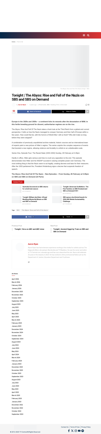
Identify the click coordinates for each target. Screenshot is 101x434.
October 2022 (16, 411)
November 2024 (17, 332)
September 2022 (17, 414)
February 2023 (17, 398)
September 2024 (17, 339)
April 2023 (15, 392)
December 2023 (17, 367)
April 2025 (15, 317)
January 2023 (16, 402)
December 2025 (17, 291)
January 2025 (16, 326)
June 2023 (15, 386)
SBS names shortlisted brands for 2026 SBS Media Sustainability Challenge (75, 199)
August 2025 (16, 304)
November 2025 (17, 295)
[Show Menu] (84, 35)
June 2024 (15, 348)
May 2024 (15, 351)
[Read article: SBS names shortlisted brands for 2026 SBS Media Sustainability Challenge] (57, 199)
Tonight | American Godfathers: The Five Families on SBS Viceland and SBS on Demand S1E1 (75, 189)
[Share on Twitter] (68, 111)
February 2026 (17, 285)
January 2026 (16, 288)
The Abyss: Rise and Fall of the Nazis (35, 210)
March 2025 (16, 320)
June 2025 (15, 310)
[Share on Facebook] (34, 111)
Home (13, 42)
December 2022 (17, 405)
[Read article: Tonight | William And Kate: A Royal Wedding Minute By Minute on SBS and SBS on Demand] (16, 199)
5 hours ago (27, 191)
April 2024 (15, 354)
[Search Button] (88, 35)
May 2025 (15, 313)
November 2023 (17, 370)
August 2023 (16, 379)
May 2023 (15, 389)
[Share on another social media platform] (87, 111)
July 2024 (15, 345)
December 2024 (17, 329)
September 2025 (17, 301)
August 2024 (16, 342)
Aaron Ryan (22, 105)
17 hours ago (67, 204)
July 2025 (15, 307)
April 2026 (15, 279)
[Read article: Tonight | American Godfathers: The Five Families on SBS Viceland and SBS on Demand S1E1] (57, 189)
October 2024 (16, 336)
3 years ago (33, 105)
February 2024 (17, 361)
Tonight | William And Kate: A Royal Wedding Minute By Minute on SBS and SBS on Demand (35, 199)
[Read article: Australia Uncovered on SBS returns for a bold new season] (16, 189)
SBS (48, 105)
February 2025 (17, 323)
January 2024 (16, 364)
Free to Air (20, 42)
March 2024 (16, 357)
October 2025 (16, 298)
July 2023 (15, 383)
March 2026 (16, 282)
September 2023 (17, 376)
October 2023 (16, 373)
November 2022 (17, 408)
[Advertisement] (50, 16)
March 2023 (16, 395)
